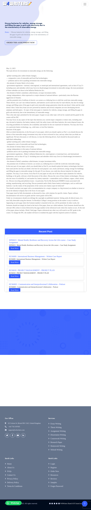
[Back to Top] (85, 504)
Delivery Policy (13, 482)
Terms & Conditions (14, 486)
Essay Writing (56, 424)
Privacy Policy (12, 479)
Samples (54, 482)
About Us (10, 468)
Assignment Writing (58, 431)
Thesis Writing (56, 427)
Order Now (55, 471)
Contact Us (11, 475)
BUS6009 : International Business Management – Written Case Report (35, 256)
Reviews (54, 479)
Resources (54, 475)
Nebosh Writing (56, 450)
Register (54, 468)
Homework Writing (58, 446)
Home (7, 32)
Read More (15, 248)
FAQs (9, 471)
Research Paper (56, 442)
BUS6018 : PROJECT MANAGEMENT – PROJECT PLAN (32, 270)
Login (53, 464)
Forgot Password (57, 486)
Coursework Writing (58, 439)
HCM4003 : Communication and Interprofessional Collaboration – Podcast (37, 284)
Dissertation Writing (58, 435)
